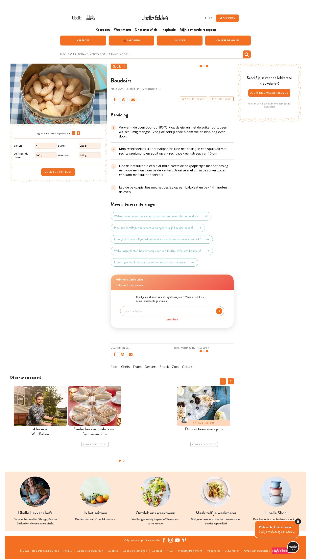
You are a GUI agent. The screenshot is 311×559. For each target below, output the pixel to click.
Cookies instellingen (134, 550)
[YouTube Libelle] (178, 540)
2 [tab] (124, 461)
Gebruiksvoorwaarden (88, 550)
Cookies (112, 550)
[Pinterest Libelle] (184, 540)
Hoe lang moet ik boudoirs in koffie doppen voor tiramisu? (154, 262)
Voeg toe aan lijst (58, 172)
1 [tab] (120, 461)
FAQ (171, 550)
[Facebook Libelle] (164, 540)
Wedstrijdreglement (191, 550)
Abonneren (216, 550)
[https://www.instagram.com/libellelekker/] (171, 540)
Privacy (65, 550)
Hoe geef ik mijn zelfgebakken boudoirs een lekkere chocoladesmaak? (161, 239)
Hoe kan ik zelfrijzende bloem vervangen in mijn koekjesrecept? (158, 227)
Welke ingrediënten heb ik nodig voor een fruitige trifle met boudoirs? (162, 251)
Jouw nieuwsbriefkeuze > (269, 93)
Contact (157, 550)
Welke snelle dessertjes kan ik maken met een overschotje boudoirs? (161, 216)
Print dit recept (221, 99)
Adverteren (235, 550)
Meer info (172, 319)
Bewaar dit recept (193, 99)
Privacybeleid (269, 106)
